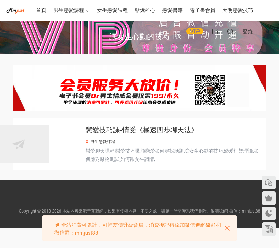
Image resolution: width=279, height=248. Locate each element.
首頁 (41, 10)
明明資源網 (15, 10)
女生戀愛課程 (112, 10)
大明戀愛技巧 (237, 10)
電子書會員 (202, 10)
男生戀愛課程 (68, 10)
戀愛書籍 (172, 10)
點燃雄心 (145, 10)
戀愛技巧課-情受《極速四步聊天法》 (174, 130)
